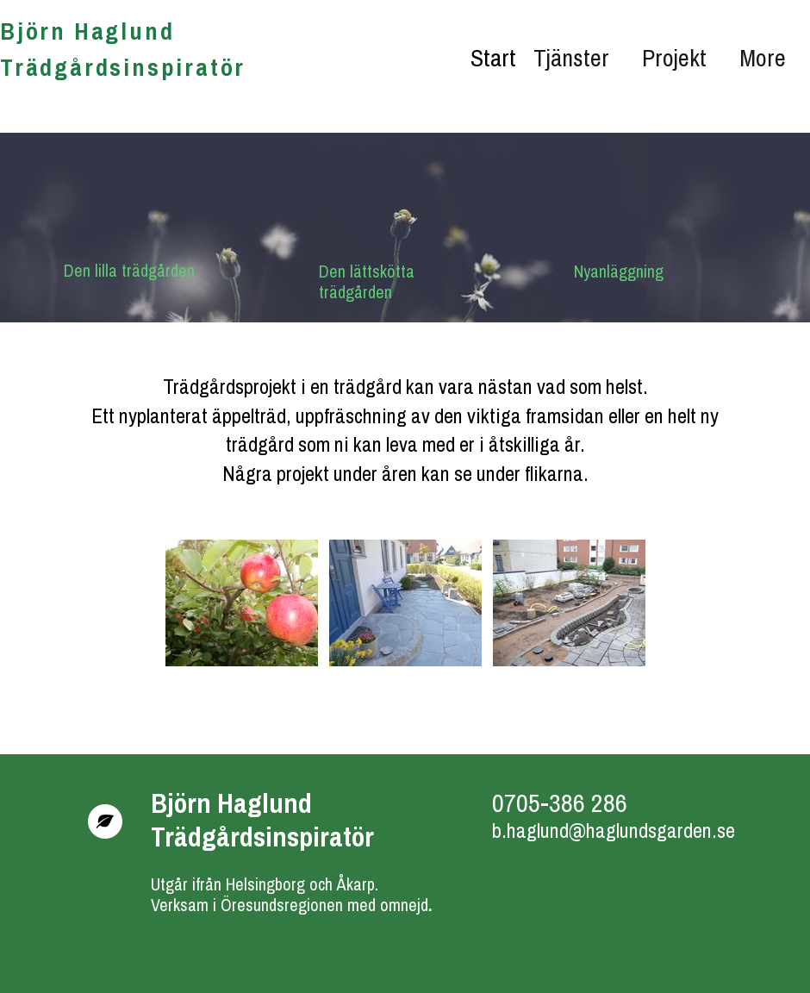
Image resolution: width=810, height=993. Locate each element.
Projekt (674, 57)
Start (493, 57)
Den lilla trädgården (129, 270)
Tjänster (571, 57)
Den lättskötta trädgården (369, 281)
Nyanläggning (619, 271)
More (762, 57)
